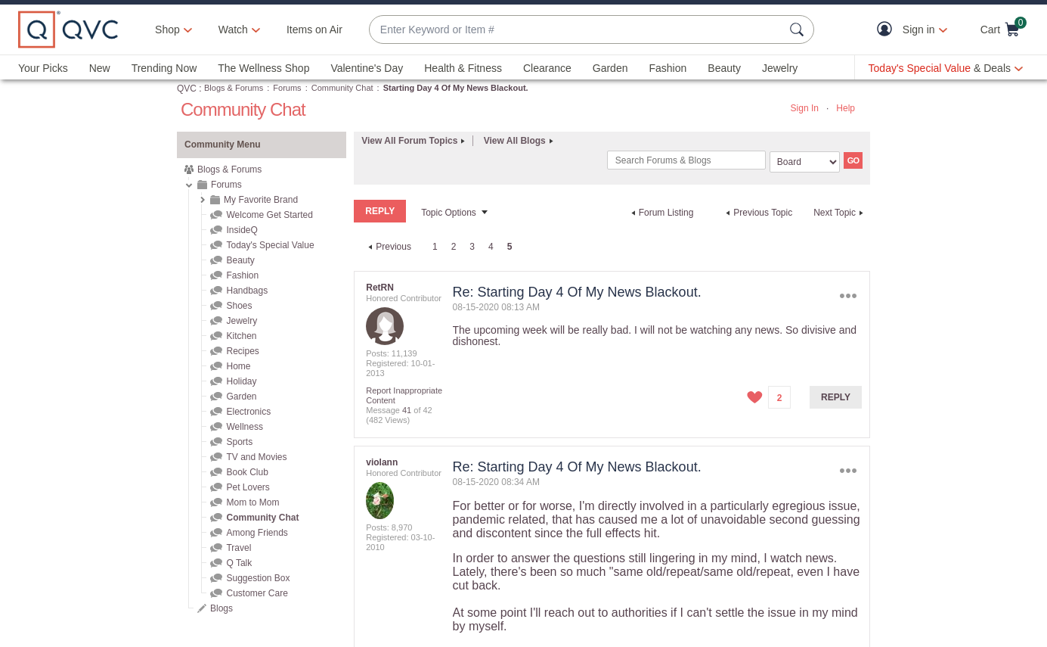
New (99, 68)
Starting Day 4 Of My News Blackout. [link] (455, 87)
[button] (888, 29)
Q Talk (239, 563)
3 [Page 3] (472, 246)
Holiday (241, 381)
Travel (238, 548)
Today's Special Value (270, 245)
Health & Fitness (463, 68)
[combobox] (576, 30)
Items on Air (314, 29)
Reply (835, 397)
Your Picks (43, 68)
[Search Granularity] (805, 162)
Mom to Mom (252, 502)
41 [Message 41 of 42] (406, 410)
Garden (610, 68)
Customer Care (256, 593)
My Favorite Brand (261, 199)
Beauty (724, 68)
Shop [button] (167, 29)
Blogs (221, 608)
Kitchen (241, 336)
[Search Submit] (799, 29)
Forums (287, 87)
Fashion (667, 68)
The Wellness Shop (263, 68)
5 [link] (510, 246)
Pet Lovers (247, 487)
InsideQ (241, 230)
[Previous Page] (388, 247)
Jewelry (780, 68)
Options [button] (848, 295)
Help (845, 108)
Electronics (248, 411)
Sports (239, 442)
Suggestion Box (258, 578)
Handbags (247, 290)
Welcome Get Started (269, 215)
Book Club (247, 472)
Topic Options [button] (448, 212)
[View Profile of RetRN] (380, 287)
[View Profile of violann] (382, 462)
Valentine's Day (366, 68)
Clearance (547, 68)
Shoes (239, 305)
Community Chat (342, 87)
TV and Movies (256, 457)
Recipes (242, 351)
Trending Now (164, 68)
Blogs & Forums (233, 87)
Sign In (805, 108)
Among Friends (256, 532)
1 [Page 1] (435, 246)
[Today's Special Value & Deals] (945, 68)
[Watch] (234, 29)
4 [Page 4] (491, 246)
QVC (187, 88)
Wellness (244, 426)
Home (238, 366)
